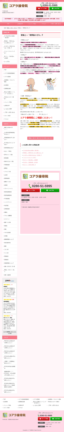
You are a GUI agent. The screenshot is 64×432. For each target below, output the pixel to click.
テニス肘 (6, 252)
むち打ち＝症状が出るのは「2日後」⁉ (32, 155)
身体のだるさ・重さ (9, 161)
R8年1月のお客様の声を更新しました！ (9, 352)
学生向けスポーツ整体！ (9, 97)
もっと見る (7, 61)
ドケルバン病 (7, 171)
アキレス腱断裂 (8, 215)
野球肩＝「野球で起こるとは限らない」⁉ (33, 152)
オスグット (7, 219)
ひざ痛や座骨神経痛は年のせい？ (9, 133)
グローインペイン (8, 188)
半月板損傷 (7, 198)
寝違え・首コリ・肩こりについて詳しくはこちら (40, 138)
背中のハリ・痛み (8, 154)
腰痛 (5, 246)
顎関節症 (6, 256)
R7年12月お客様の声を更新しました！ (9, 357)
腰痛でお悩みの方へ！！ (8, 128)
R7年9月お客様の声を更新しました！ (9, 379)
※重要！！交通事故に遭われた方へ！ (9, 362)
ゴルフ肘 (6, 249)
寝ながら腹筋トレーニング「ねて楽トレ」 (9, 92)
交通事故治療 (7, 88)
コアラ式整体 (7, 76)
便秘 (5, 229)
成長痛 (5, 185)
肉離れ (5, 212)
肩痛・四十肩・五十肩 (9, 266)
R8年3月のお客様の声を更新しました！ (9, 341)
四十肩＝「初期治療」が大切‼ (30, 162)
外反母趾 (6, 205)
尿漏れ (5, 225)
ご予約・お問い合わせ (55, 23)
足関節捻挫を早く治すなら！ (9, 138)
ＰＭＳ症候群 (7, 232)
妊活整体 (6, 85)
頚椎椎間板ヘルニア (9, 263)
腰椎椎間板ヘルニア (9, 239)
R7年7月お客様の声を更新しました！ (9, 391)
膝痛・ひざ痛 (7, 222)
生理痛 (5, 236)
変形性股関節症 (8, 191)
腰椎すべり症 (7, 181)
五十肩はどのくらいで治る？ (9, 143)
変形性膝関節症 (8, 195)
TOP (8, 23)
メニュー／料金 (32, 23)
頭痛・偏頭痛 (7, 275)
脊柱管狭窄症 (7, 242)
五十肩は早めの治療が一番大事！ (31, 150)
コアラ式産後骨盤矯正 (9, 73)
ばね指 (5, 175)
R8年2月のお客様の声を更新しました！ (9, 347)
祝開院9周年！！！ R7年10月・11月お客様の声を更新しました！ (9, 373)
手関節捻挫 (7, 164)
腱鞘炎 (5, 168)
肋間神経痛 (7, 178)
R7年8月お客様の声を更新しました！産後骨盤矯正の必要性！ (9, 385)
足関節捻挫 (7, 208)
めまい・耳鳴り (8, 151)
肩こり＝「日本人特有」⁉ (29, 164)
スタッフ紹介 (7, 115)
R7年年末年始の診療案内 (9, 367)
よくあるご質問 (8, 108)
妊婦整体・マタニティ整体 (9, 80)
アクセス (44, 23)
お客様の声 (20, 23)
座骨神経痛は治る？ (9, 147)
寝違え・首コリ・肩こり (12, 27)
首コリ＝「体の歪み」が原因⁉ (30, 160)
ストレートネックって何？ (29, 157)
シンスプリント (8, 202)
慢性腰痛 (6, 158)
